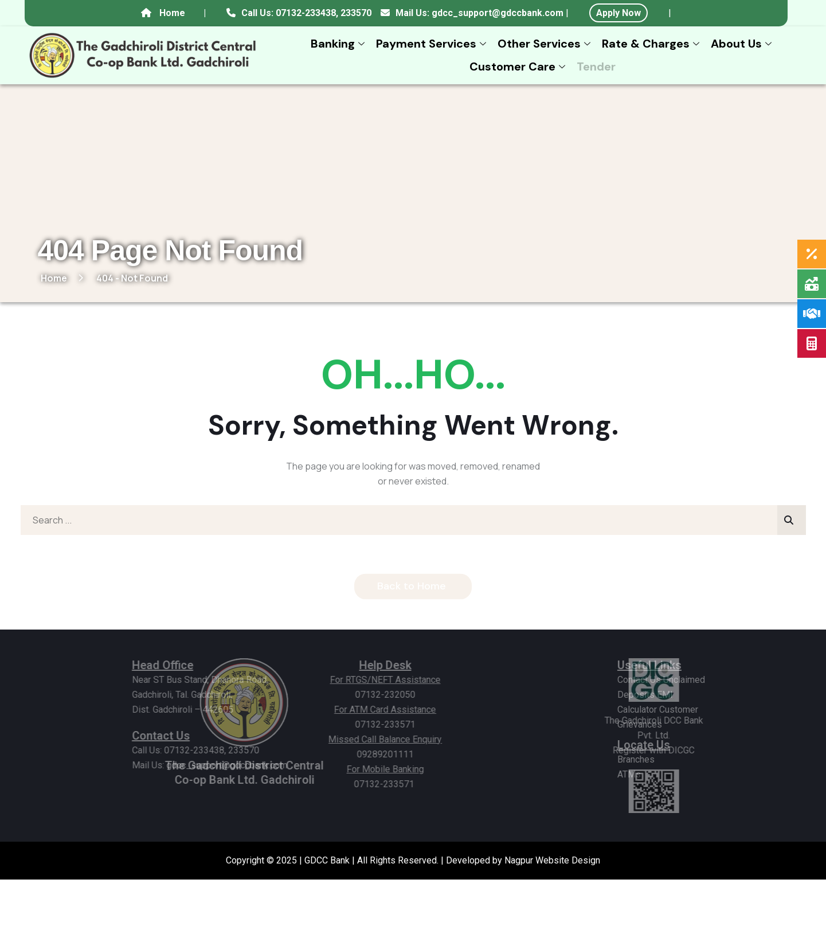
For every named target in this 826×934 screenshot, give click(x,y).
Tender (596, 66)
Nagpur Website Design (552, 860)
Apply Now (618, 12)
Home (172, 12)
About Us (742, 43)
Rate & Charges (652, 43)
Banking (339, 43)
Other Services (545, 43)
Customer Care (518, 66)
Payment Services (432, 43)
